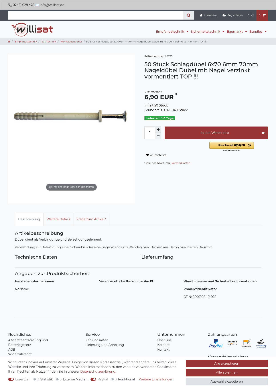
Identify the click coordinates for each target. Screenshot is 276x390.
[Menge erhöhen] (158, 130)
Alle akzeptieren (226, 364)
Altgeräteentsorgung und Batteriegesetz (28, 342)
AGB (11, 350)
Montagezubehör (71, 41)
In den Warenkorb (232, 133)
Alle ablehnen (227, 372)
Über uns (164, 340)
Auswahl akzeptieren (227, 382)
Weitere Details (58, 219)
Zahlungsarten (96, 340)
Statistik (46, 379)
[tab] (29, 219)
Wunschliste (156, 155)
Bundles (256, 32)
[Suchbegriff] (95, 15)
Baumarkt (235, 32)
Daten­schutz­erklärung (97, 372)
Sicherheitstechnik (206, 32)
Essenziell (22, 379)
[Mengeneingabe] (149, 133)
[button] (238, 147)
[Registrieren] (232, 15)
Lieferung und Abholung (104, 345)
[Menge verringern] (158, 136)
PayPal (103, 379)
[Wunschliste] (250, 15)
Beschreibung (29, 219)
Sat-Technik (48, 41)
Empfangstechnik (170, 32)
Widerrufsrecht (20, 354)
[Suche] (188, 15)
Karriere (163, 345)
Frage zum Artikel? (91, 219)
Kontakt (163, 350)
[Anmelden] (208, 15)
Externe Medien (75, 379)
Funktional (126, 379)
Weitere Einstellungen (156, 379)
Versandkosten (181, 163)
